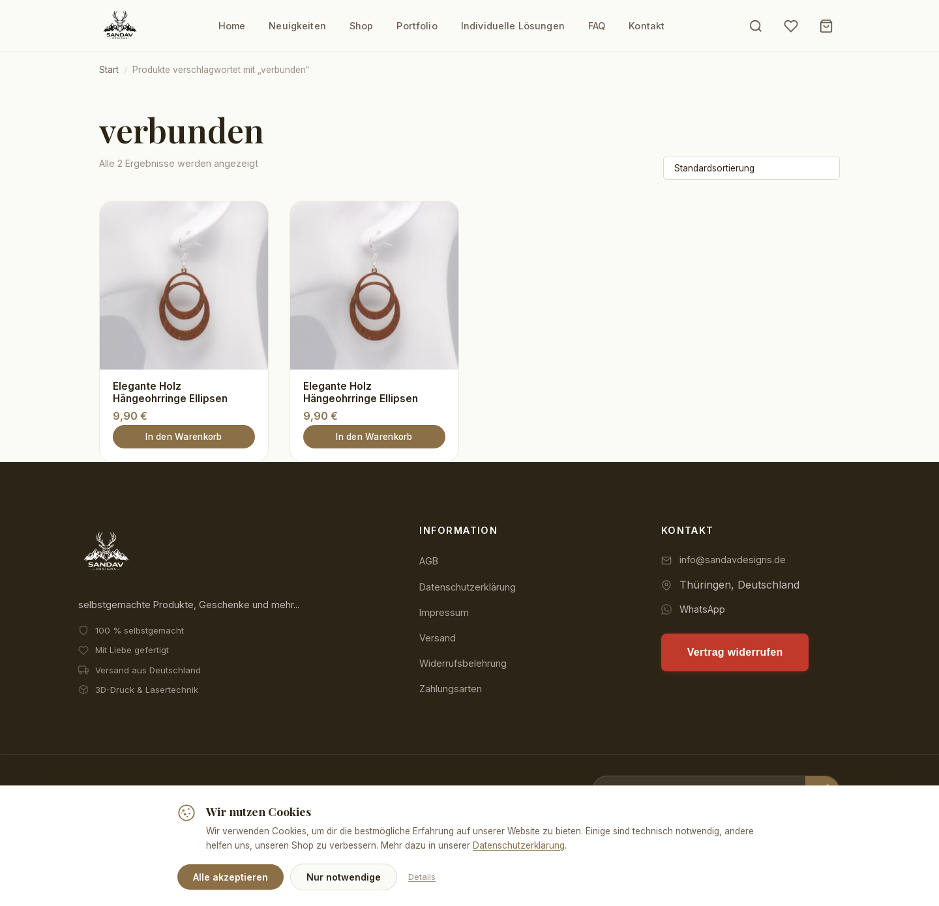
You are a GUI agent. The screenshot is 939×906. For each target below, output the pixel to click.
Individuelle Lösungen (513, 25)
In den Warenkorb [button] (183, 436)
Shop (362, 25)
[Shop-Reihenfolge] (751, 168)
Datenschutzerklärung (467, 586)
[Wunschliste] (791, 26)
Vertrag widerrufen (735, 652)
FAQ (596, 25)
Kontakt (646, 25)
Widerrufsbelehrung (463, 663)
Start (109, 70)
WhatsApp (702, 609)
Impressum (444, 612)
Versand (437, 637)
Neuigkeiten (297, 25)
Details (422, 876)
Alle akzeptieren (230, 877)
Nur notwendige (343, 877)
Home (232, 25)
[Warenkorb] (826, 26)
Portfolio (416, 25)
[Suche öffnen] (755, 26)
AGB (428, 560)
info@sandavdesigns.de (732, 559)
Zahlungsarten (450, 688)
